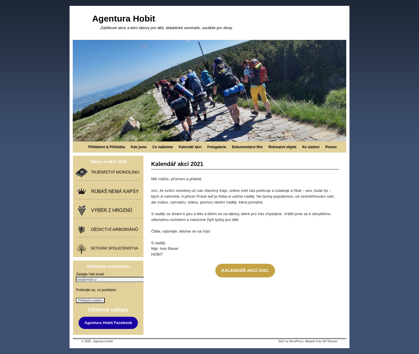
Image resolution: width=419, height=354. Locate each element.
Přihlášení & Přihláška (106, 147)
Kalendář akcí (190, 147)
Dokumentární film (247, 147)
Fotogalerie (216, 147)
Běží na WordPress (290, 341)
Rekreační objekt (283, 147)
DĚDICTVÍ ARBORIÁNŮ (113, 229)
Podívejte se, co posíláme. (96, 290)
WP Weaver (330, 341)
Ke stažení (310, 147)
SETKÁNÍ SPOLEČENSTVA (113, 248)
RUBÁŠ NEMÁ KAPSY (113, 191)
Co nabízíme (162, 147)
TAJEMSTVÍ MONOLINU (113, 171)
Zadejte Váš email (90, 274)
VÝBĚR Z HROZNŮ (110, 210)
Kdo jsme (139, 147)
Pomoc (331, 147)
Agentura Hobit (123, 18)
